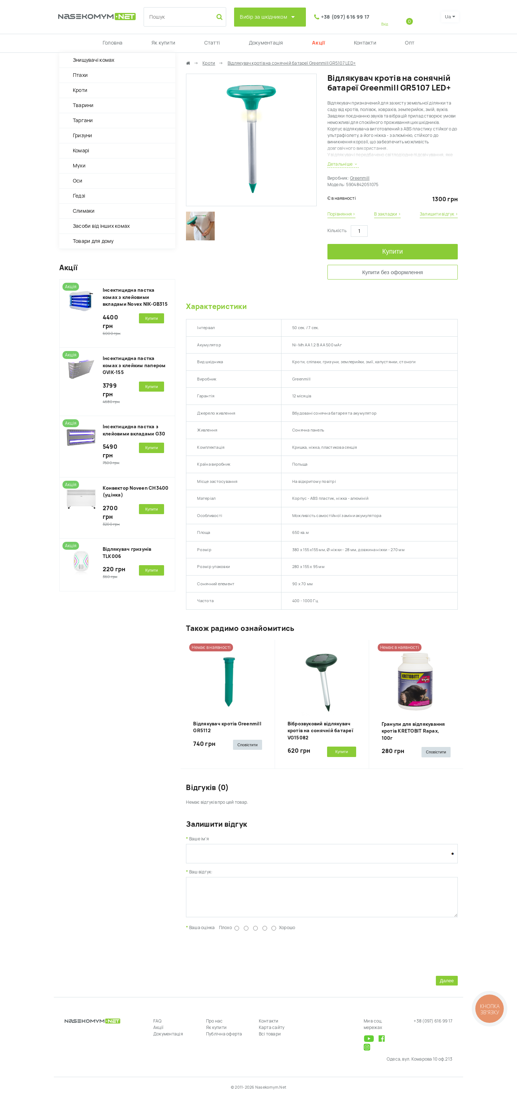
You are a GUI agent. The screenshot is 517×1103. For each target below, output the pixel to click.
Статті (212, 43)
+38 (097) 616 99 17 (345, 17)
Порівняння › (341, 214)
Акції (318, 43)
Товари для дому (93, 241)
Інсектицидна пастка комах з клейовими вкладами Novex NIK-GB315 (135, 297)
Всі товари (270, 1039)
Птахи (80, 75)
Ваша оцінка (202, 933)
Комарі (81, 150)
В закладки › (387, 214)
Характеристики (216, 306)
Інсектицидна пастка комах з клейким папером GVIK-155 (134, 365)
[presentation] (240, 957)
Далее (447, 986)
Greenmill (359, 178)
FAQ (157, 1026)
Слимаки (84, 211)
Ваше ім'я (199, 839)
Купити (392, 251)
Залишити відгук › (439, 214)
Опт (409, 43)
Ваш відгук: (201, 872)
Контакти (365, 43)
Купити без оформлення (392, 272)
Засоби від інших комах (101, 226)
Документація (266, 43)
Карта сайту (272, 1033)
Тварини (83, 105)
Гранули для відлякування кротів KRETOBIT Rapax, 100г (413, 731)
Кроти (80, 90)
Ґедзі (79, 196)
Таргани (83, 120)
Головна (113, 43)
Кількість (336, 231)
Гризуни (82, 135)
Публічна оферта (224, 1039)
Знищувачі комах (94, 60)
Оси (78, 180)
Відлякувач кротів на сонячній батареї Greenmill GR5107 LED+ (292, 63)
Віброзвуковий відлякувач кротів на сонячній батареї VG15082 (320, 731)
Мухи (79, 165)
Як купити (163, 43)
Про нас (214, 1026)
